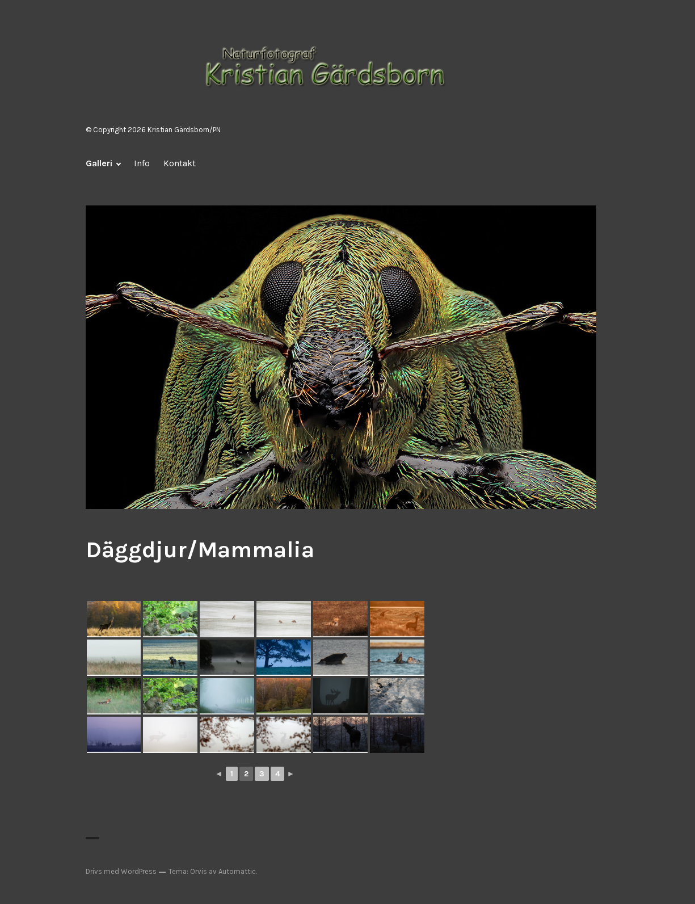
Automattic (237, 871)
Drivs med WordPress (121, 871)
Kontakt (179, 163)
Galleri (99, 163)
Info (142, 163)
